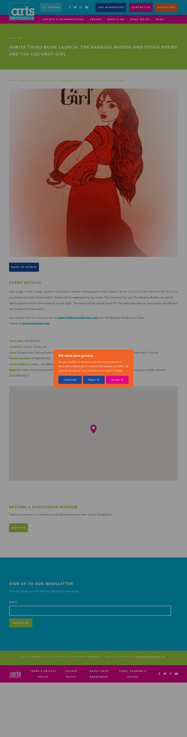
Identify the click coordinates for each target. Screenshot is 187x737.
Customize (70, 379)
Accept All (117, 379)
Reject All (93, 379)
